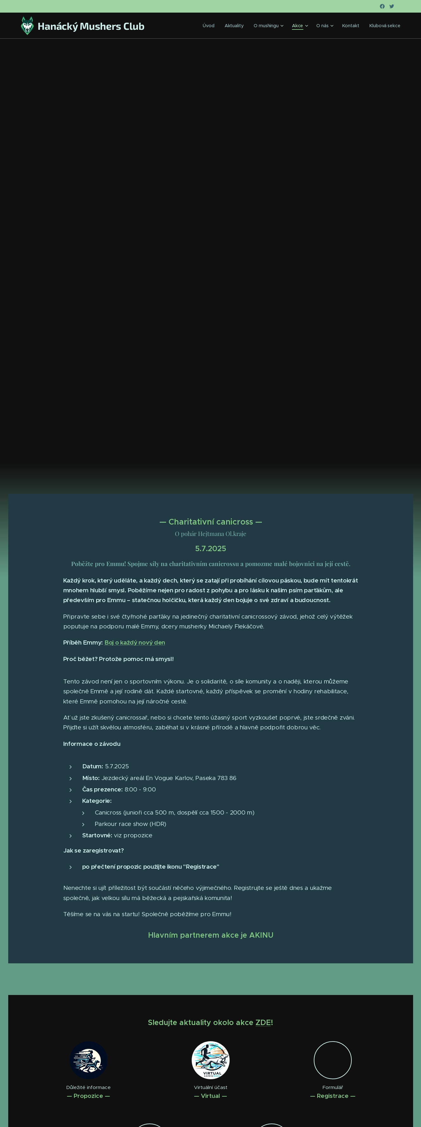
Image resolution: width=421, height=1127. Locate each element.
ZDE (263, 1022)
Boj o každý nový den (134, 642)
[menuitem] (215, 26)
